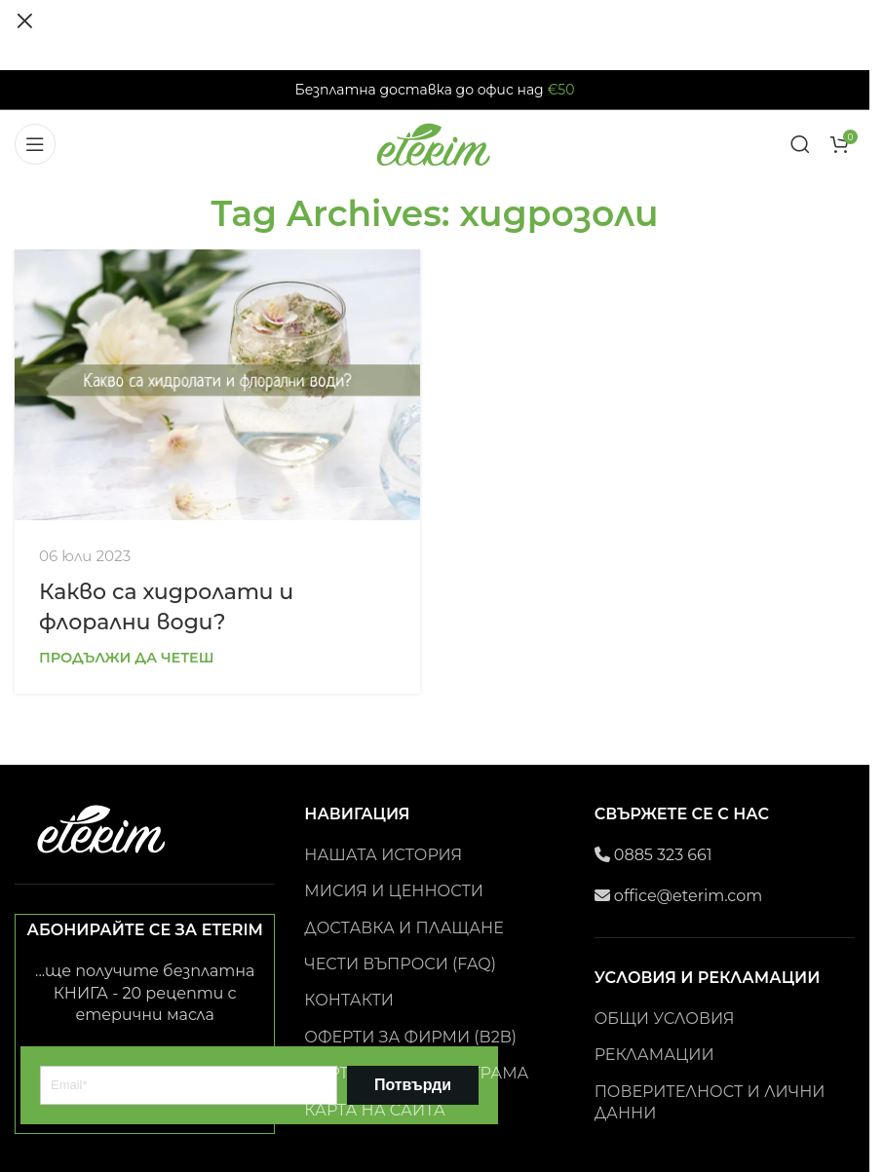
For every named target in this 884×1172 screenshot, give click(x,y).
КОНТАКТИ (349, 1000)
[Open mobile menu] (35, 144)
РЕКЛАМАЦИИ (654, 1054)
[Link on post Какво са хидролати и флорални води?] (217, 384)
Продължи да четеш (126, 657)
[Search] (800, 144)
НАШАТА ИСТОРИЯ (383, 855)
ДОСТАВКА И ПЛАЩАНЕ (403, 928)
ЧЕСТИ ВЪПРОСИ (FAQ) (400, 964)
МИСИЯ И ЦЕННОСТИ (393, 891)
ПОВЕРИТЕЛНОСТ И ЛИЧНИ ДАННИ (710, 1102)
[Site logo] (435, 142)
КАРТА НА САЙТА (374, 1110)
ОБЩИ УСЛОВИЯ (665, 1018)
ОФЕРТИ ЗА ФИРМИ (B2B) (410, 1037)
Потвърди (412, 1085)
